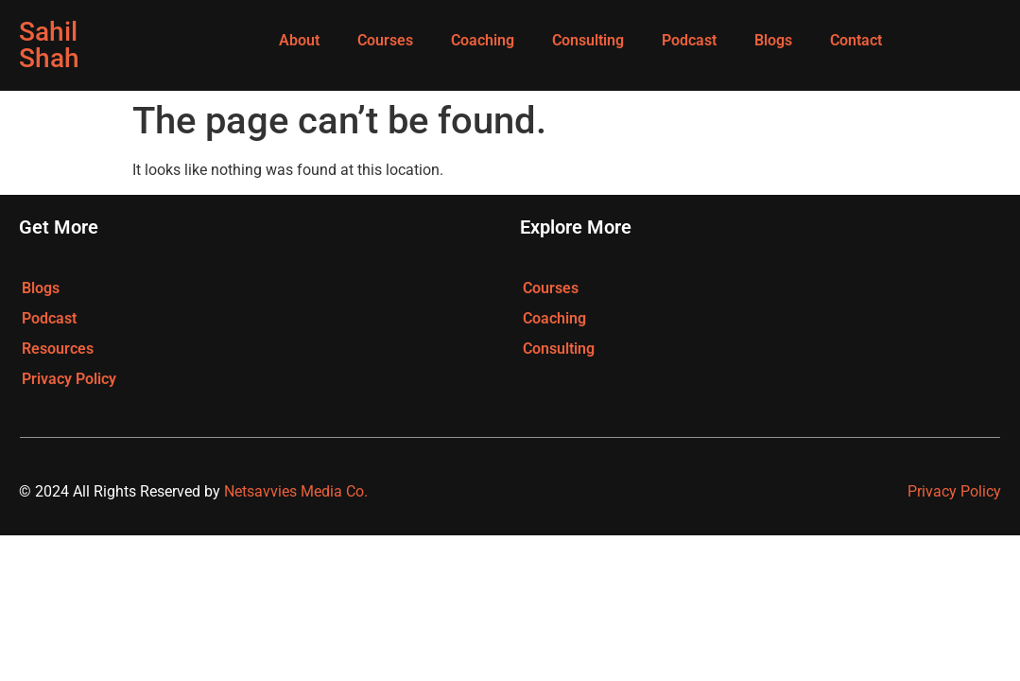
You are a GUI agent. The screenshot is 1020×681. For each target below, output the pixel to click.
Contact (856, 40)
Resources (58, 349)
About (299, 40)
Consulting (588, 40)
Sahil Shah (49, 45)
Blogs (773, 40)
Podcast (689, 40)
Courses (385, 40)
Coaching (482, 40)
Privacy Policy (69, 379)
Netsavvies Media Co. (296, 491)
